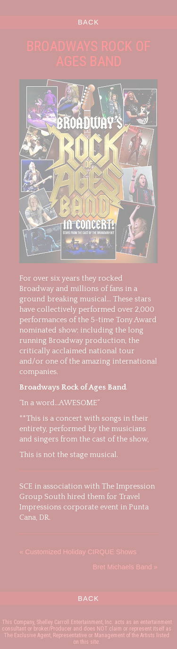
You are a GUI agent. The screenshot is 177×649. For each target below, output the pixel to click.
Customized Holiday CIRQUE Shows (80, 552)
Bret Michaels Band (122, 567)
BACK (88, 22)
